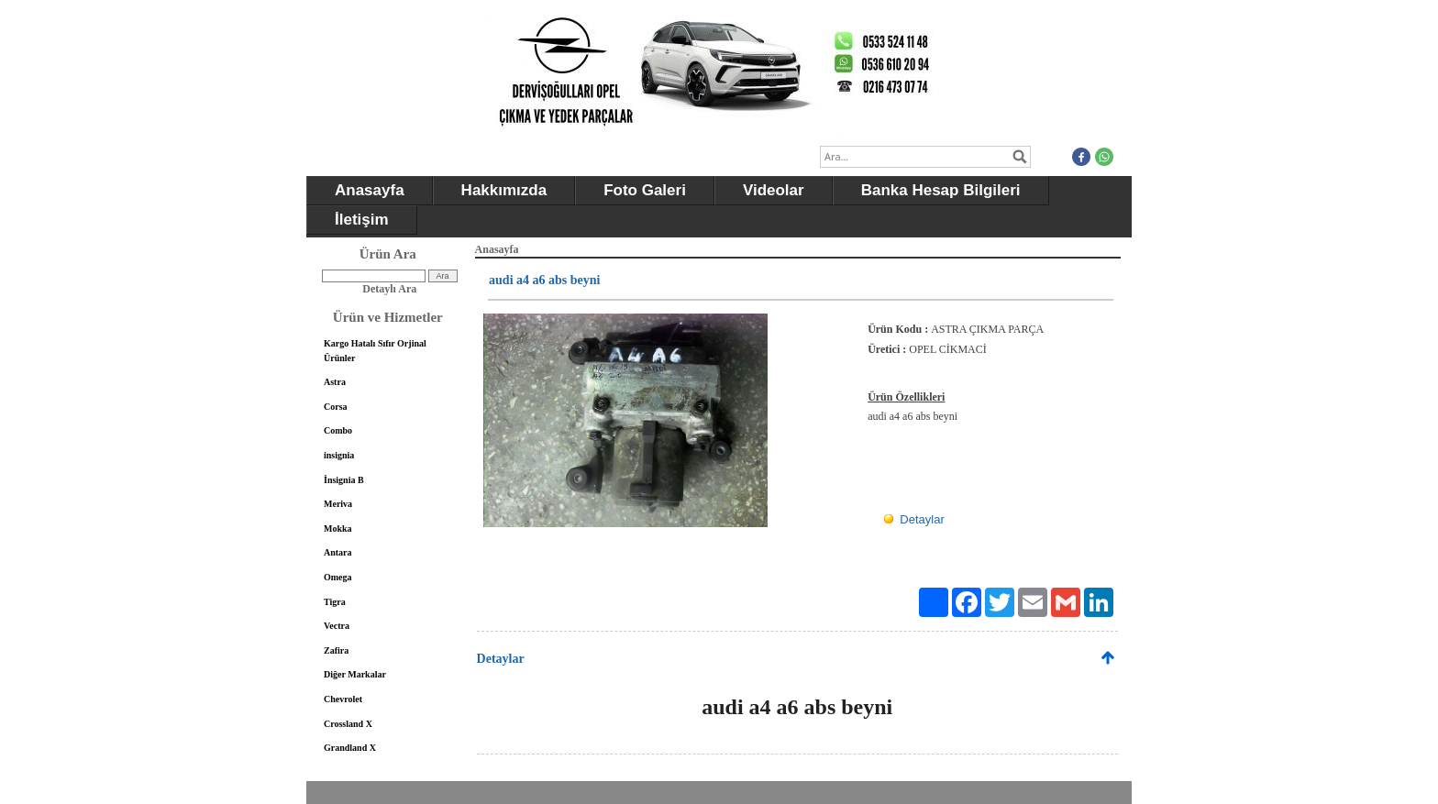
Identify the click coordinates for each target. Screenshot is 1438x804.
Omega (338, 577)
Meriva (338, 504)
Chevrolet (343, 699)
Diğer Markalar (355, 674)
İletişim (362, 219)
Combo (338, 430)
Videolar (773, 190)
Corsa (336, 407)
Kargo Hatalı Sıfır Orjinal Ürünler (375, 350)
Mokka (338, 528)
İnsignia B (344, 480)
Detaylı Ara (389, 288)
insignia (339, 455)
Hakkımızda (504, 190)
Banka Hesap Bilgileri (941, 190)
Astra (335, 382)
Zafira (336, 650)
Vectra (336, 626)
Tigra (335, 602)
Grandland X (350, 748)
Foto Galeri (644, 190)
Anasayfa (369, 190)
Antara (338, 552)
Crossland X (348, 724)
